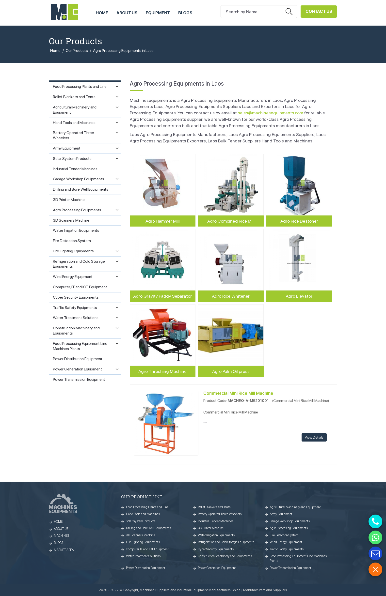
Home (55, 50)
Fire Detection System (284, 535)
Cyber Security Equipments (216, 549)
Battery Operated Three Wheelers (219, 514)
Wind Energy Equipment (286, 542)
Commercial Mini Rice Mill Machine (238, 393)
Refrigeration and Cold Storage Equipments (226, 542)
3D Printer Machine (211, 528)
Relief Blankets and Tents (214, 507)
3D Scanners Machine (140, 535)
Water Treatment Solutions (143, 556)
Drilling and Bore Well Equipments (148, 528)
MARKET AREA (64, 550)
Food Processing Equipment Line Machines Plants (298, 558)
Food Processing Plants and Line (147, 507)
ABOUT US (126, 12)
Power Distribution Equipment (145, 568)
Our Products (77, 50)
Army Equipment (281, 514)
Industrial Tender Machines (215, 521)
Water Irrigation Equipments (216, 535)
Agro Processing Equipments (289, 528)
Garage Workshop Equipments (290, 521)
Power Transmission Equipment (290, 568)
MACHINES (61, 535)
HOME (102, 12)
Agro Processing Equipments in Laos (123, 50)
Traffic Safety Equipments (287, 549)
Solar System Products (140, 521)
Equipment (158, 12)
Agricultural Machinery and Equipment (295, 507)
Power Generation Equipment (217, 568)
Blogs (185, 12)
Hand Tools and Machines (143, 514)
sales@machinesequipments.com (270, 112)
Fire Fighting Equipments (143, 542)
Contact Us (319, 11)
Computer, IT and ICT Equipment (147, 549)
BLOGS (58, 543)
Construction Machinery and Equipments (225, 556)
